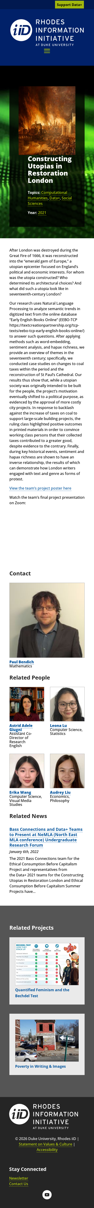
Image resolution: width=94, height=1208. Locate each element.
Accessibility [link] (47, 1149)
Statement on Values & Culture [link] (45, 1144)
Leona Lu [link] (58, 725)
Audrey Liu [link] (60, 792)
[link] (47, 32)
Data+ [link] (55, 197)
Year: (32, 212)
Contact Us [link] (18, 1183)
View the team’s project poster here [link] (40, 488)
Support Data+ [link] (69, 4)
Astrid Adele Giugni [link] (21, 727)
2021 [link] (42, 212)
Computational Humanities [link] (47, 195)
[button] (47, 51)
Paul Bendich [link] (21, 661)
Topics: (34, 192)
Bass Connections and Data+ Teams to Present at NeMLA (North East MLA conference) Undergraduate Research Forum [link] (46, 837)
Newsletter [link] (18, 1178)
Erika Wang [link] (20, 792)
